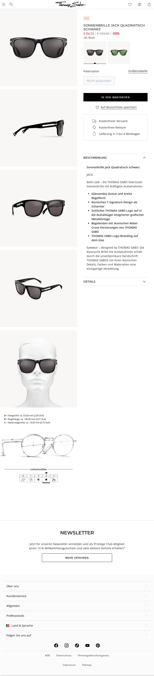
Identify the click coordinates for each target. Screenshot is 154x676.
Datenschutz (63, 655)
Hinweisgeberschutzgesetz (93, 655)
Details (89, 281)
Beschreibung (95, 157)
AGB (47, 655)
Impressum (69, 665)
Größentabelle (138, 71)
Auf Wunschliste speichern (119, 107)
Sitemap (86, 665)
